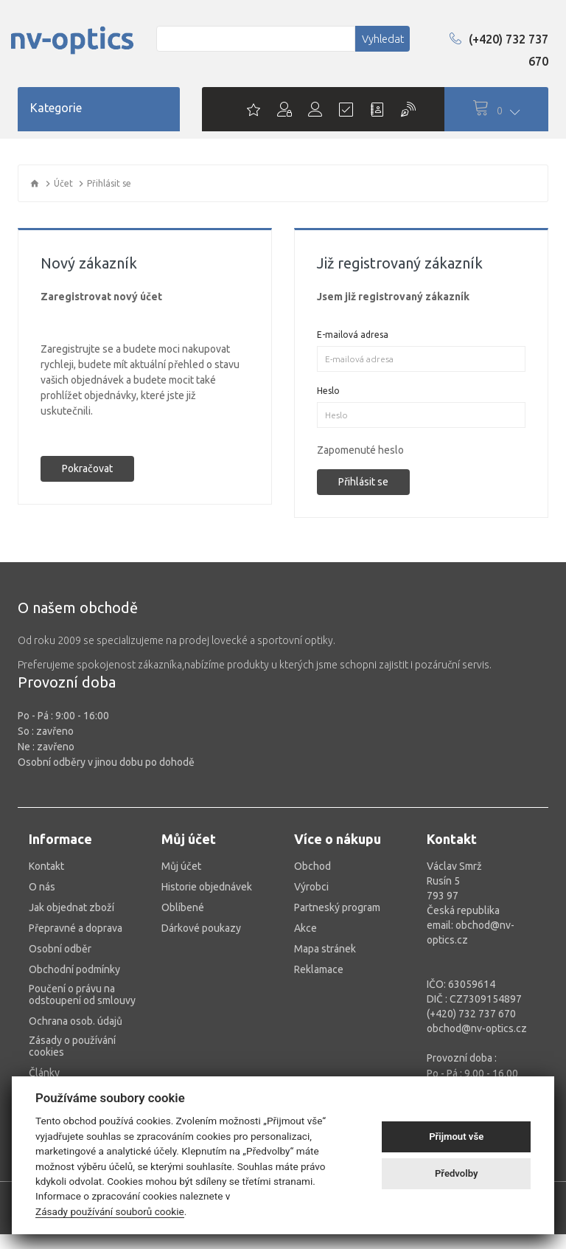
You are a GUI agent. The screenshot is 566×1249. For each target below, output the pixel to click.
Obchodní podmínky (74, 969)
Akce (305, 928)
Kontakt (46, 866)
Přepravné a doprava (75, 928)
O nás (42, 887)
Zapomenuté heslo (360, 450)
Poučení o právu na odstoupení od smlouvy (82, 994)
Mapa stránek (325, 949)
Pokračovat (87, 468)
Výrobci (311, 887)
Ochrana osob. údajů (75, 1021)
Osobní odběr (60, 949)
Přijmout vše (456, 1136)
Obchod (312, 866)
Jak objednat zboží (71, 907)
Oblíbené (182, 907)
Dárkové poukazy (201, 928)
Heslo (328, 390)
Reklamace (318, 969)
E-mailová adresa (352, 334)
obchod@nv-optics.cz (477, 1028)
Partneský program (337, 907)
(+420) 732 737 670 (499, 50)
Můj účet (181, 866)
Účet (63, 183)
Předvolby (456, 1173)
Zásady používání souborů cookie (109, 1211)
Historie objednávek (206, 887)
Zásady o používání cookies (72, 1046)
